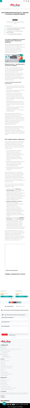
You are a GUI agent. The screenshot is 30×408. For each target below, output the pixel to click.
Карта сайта (20, 406)
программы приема (13, 21)
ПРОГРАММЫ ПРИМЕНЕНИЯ (6, 373)
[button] (11, 298)
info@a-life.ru (4, 347)
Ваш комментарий (6, 326)
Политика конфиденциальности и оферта (8, 387)
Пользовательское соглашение (6, 389)
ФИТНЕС (2, 369)
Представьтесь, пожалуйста (8, 317)
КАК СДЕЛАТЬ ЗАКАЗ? (5, 360)
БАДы (18, 21)
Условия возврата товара (5, 386)
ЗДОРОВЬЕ (3, 362)
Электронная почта (6, 321)
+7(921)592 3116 (4, 345)
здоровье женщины (16, 22)
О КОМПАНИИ (3, 381)
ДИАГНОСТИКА (4, 383)
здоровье (8, 21)
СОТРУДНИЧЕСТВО (4, 375)
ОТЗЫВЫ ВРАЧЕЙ (4, 384)
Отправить (4, 334)
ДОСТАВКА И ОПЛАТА (5, 380)
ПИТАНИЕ (3, 363)
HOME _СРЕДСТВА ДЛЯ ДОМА (7, 366)
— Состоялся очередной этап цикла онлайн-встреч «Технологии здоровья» (15, 28)
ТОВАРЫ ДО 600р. (4, 372)
